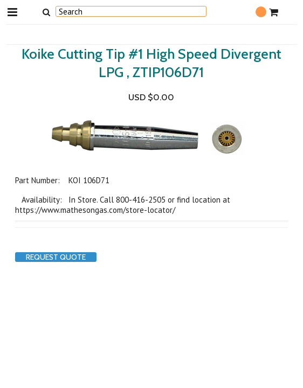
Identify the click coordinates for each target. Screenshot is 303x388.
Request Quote (56, 257)
